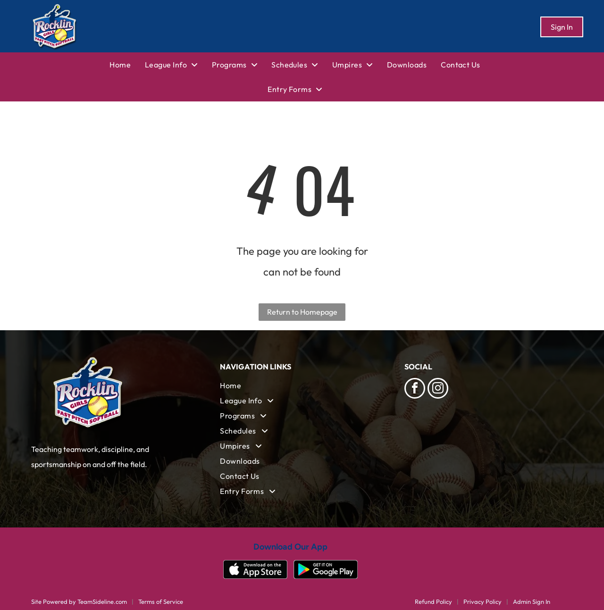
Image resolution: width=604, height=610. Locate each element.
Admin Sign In (531, 601)
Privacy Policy (482, 601)
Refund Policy (433, 601)
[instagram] (438, 389)
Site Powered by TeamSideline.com (79, 601)
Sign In (562, 27)
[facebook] (414, 389)
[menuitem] (127, 64)
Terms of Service (160, 601)
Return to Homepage (302, 312)
